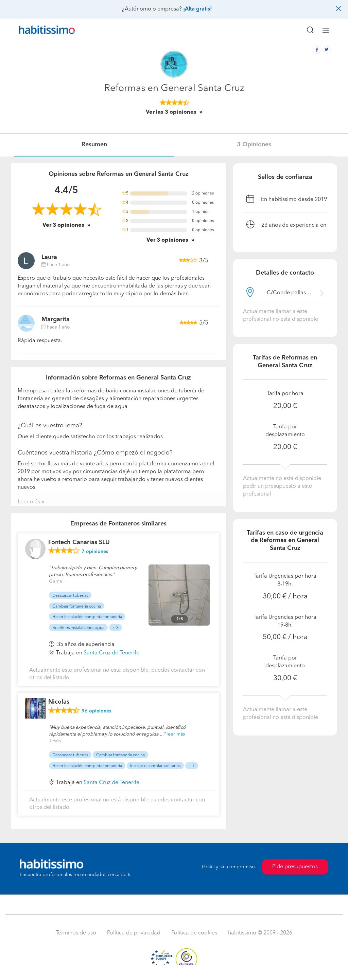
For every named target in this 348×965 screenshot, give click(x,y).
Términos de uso (76, 933)
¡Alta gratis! (197, 9)
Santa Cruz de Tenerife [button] (111, 653)
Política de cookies (194, 933)
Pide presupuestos (295, 867)
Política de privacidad (133, 933)
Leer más (29, 502)
